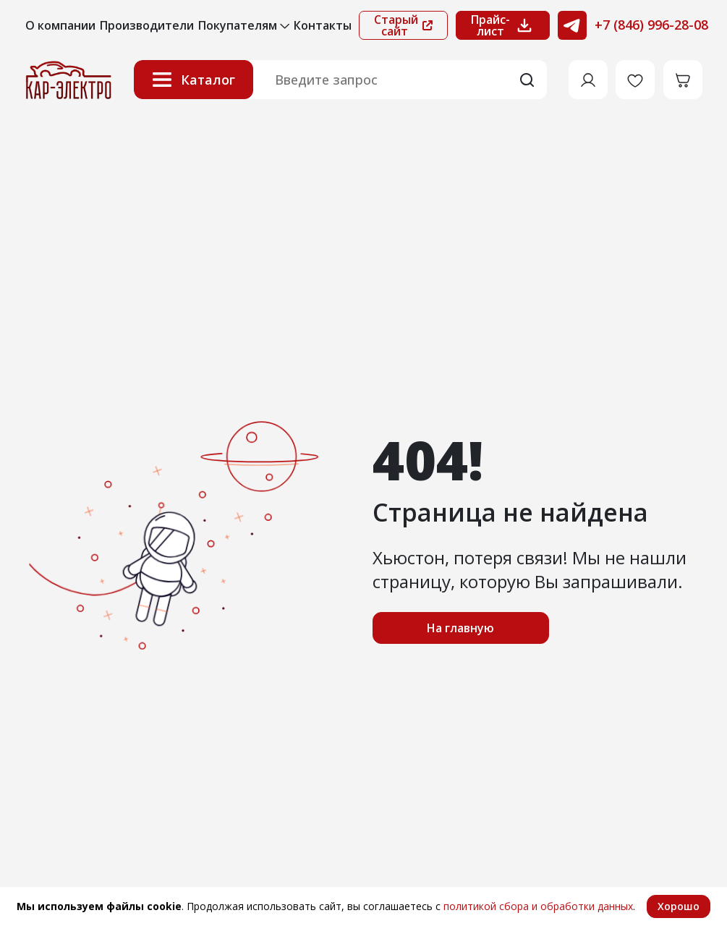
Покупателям (243, 25)
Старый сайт (403, 25)
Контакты (323, 25)
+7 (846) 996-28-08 (651, 24)
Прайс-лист (503, 25)
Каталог (193, 79)
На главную (460, 628)
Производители (147, 25)
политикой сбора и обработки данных (538, 906)
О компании (60, 25)
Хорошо (679, 906)
